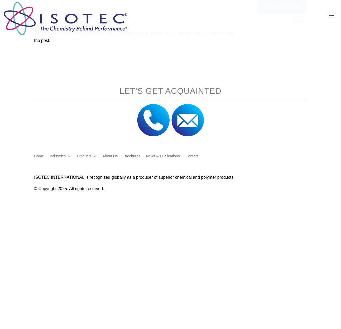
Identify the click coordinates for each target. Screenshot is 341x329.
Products (84, 156)
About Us (110, 156)
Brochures (131, 156)
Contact (192, 156)
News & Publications (163, 156)
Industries (58, 156)
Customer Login (282, 6)
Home (39, 156)
